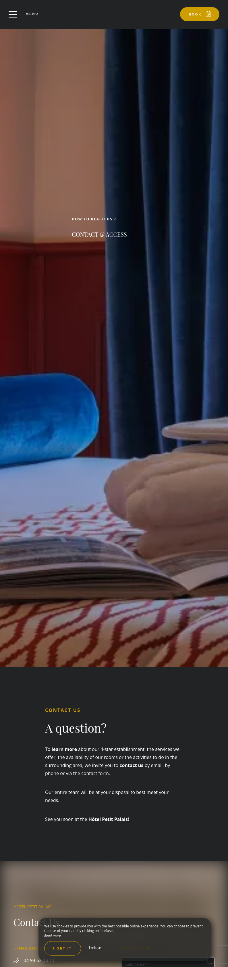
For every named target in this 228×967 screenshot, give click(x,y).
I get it (62, 948)
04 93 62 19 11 (39, 960)
